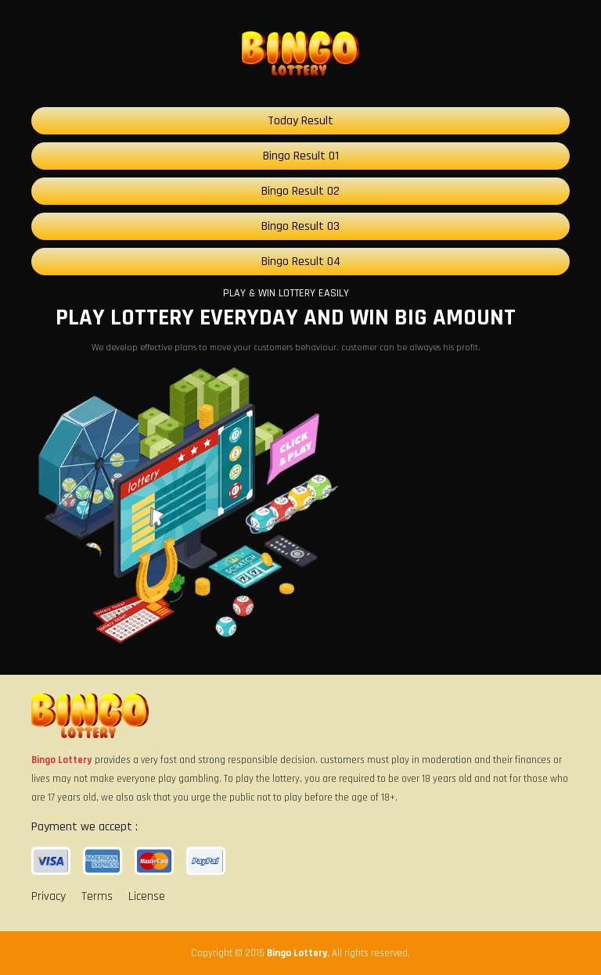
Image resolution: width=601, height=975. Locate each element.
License (146, 896)
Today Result (300, 121)
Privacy (48, 896)
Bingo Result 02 (300, 191)
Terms (97, 896)
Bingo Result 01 (301, 156)
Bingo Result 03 (300, 226)
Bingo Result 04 (300, 261)
